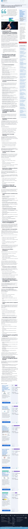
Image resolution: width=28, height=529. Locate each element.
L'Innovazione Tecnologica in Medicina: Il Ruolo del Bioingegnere (23, 67)
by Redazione (2, 19)
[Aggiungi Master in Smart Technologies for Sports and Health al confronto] (14, 422)
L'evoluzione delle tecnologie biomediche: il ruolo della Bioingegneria (23, 49)
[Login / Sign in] (22, 1)
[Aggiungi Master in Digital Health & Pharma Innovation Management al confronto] (14, 509)
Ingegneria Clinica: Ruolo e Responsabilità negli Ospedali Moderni (23, 80)
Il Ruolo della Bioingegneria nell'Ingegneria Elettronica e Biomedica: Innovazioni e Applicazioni (23, 63)
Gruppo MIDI (3, 391)
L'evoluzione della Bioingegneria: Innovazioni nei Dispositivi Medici (23, 56)
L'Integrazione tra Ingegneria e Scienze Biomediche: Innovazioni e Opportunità (23, 93)
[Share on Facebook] (15, 19)
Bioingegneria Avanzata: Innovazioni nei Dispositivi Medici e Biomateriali (23, 74)
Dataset (13, 523)
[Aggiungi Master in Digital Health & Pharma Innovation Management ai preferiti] (12, 509)
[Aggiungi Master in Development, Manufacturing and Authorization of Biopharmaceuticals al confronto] (14, 444)
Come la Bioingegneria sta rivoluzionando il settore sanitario (22, 101)
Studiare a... (2, 519)
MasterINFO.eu (9, 515)
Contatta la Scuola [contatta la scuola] (22, 42)
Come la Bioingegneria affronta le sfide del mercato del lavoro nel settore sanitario (22, 86)
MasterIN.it (3, 515)
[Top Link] (23, 1)
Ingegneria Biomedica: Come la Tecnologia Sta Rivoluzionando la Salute (23, 115)
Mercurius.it (25, 515)
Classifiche (13, 525)
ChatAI (6, 518)
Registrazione (4, 520)
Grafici (13, 524)
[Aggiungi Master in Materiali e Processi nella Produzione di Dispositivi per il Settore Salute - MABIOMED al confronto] (14, 468)
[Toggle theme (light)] (20, 1)
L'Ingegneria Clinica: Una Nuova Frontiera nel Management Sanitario (23, 83)
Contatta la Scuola (6, 402)
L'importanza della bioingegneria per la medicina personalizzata (23, 108)
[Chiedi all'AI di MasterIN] (11, 2)
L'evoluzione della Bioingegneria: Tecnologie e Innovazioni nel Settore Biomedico (23, 52)
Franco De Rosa (18, 521)
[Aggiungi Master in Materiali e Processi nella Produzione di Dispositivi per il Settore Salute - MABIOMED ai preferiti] (12, 468)
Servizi (2, 518)
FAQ (3, 518)
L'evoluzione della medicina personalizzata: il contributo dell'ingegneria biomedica (23, 70)
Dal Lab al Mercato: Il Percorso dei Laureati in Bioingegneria (23, 59)
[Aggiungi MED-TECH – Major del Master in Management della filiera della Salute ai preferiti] (12, 488)
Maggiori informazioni (7, 528)
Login (2, 520)
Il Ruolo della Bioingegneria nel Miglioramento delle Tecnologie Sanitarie (22, 104)
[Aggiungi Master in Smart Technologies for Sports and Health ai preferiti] (12, 422)
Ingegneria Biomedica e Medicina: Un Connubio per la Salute (23, 77)
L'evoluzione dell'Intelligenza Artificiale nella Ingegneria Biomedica (23, 111)
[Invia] (23, 2)
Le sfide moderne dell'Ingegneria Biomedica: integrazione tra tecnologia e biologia (23, 97)
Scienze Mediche (11, 18)
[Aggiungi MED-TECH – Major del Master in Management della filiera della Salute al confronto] (14, 488)
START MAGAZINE (24, 117)
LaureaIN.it (12, 515)
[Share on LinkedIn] (17, 19)
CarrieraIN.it (17, 515)
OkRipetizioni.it (22, 515)
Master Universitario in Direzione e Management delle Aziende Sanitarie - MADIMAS (22, 13)
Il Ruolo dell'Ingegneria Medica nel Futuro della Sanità (23, 90)
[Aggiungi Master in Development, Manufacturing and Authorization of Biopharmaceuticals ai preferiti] (12, 444)
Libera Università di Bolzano (6, 409)
